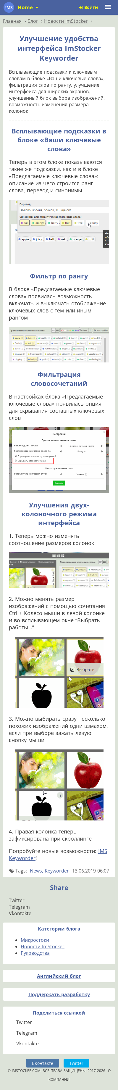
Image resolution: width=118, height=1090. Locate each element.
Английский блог (59, 976)
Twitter (76, 1063)
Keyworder (57, 871)
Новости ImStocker (42, 946)
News (36, 871)
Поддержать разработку (59, 994)
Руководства (35, 953)
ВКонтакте (42, 1063)
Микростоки (35, 940)
